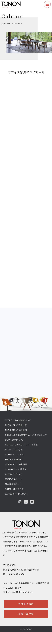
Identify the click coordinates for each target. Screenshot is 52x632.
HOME (5, 23)
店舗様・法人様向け (14, 489)
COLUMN (18, 23)
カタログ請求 (26, 604)
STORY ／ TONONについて (18, 420)
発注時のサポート (13, 479)
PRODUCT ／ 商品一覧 (16, 425)
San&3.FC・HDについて (16, 494)
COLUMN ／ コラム (14, 454)
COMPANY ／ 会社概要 (16, 464)
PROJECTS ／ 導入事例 (16, 430)
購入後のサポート (13, 484)
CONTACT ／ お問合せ (16, 469)
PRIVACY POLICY (13, 474)
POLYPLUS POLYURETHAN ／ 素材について (26, 435)
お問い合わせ (26, 613)
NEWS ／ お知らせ (14, 449)
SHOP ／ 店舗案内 (13, 459)
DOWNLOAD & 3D (14, 440)
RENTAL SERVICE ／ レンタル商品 (21, 445)
